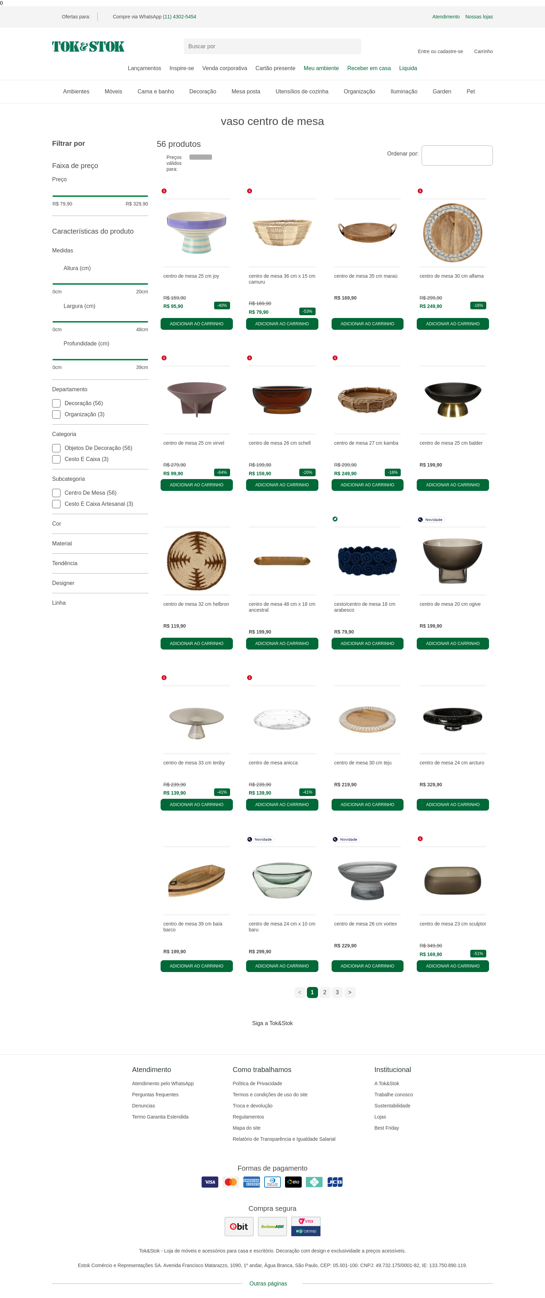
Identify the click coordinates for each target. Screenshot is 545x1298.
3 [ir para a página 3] (337, 992)
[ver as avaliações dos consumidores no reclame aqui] (272, 1226)
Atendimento (446, 16)
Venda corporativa (224, 68)
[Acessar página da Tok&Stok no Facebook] (243, 1037)
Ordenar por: (403, 154)
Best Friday (386, 1128)
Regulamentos (248, 1117)
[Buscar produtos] (272, 46)
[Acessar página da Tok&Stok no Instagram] (262, 1037)
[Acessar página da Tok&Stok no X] (301, 1037)
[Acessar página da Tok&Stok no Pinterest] (282, 1037)
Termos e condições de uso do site (270, 1094)
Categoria (100, 434)
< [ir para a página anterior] (299, 992)
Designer (100, 583)
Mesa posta (249, 91)
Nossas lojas (479, 16)
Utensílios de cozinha (305, 91)
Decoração (206, 91)
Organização (363, 91)
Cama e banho (159, 91)
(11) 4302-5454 (179, 16)
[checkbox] (56, 403)
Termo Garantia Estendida (160, 1117)
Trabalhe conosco (393, 1094)
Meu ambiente (321, 68)
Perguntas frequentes (155, 1094)
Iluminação (407, 91)
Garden (445, 91)
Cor (100, 524)
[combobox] (457, 155)
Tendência (100, 563)
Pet (474, 91)
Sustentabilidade (392, 1105)
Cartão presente (275, 68)
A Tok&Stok (386, 1083)
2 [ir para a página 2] (324, 992)
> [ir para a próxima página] (349, 992)
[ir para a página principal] (88, 46)
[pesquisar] (353, 46)
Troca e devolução (252, 1105)
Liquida (408, 68)
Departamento (100, 389)
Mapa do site (246, 1128)
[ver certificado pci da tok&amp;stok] (305, 1226)
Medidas (100, 250)
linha (100, 603)
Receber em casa (369, 68)
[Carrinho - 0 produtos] (483, 46)
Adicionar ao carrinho (196, 323)
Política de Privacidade (257, 1083)
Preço (100, 179)
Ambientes (80, 91)
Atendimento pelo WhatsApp (163, 1083)
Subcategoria (100, 479)
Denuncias (143, 1105)
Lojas (380, 1117)
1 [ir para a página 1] (312, 992)
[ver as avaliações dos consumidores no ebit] (239, 1226)
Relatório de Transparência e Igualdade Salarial (284, 1139)
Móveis (117, 91)
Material (100, 543)
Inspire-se (182, 68)
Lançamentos (144, 68)
